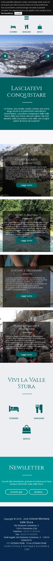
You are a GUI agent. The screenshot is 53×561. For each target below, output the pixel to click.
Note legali (28, 546)
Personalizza (7, 13)
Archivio (38, 491)
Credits (7, 546)
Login (26, 549)
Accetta (18, 13)
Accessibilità (41, 546)
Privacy (16, 546)
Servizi (40, 32)
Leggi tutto (26, 185)
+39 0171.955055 (28, 534)
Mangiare (26, 32)
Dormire (13, 32)
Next (48, 56)
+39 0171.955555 (31, 531)
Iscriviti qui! (16, 491)
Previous (5, 56)
